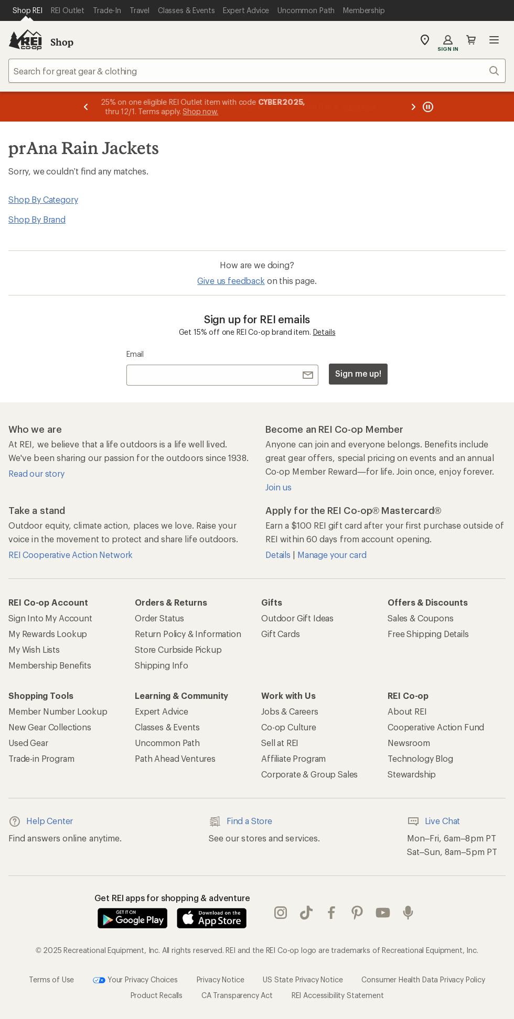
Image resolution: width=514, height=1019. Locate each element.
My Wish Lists (34, 649)
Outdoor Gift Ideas (297, 618)
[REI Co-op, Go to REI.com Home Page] (25, 39)
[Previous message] (86, 106)
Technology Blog (420, 758)
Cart (471, 40)
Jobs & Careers (289, 711)
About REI (407, 711)
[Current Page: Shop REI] (27, 10)
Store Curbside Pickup (178, 649)
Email (135, 353)
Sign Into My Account (50, 618)
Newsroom (409, 743)
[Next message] (413, 106)
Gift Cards (280, 634)
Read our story (36, 473)
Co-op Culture (288, 727)
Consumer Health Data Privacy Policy (423, 979)
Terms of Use (51, 979)
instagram (280, 912)
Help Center (40, 821)
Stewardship (412, 774)
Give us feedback (230, 281)
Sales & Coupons (421, 618)
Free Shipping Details (428, 634)
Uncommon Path (167, 743)
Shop (61, 42)
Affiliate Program (293, 758)
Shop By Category (43, 199)
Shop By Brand (37, 219)
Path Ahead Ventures (175, 758)
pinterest (357, 912)
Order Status (159, 618)
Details (324, 331)
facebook (331, 912)
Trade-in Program (41, 758)
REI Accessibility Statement (338, 995)
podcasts (408, 912)
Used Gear (28, 743)
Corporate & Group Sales (309, 774)
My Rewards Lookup (47, 634)
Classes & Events (167, 727)
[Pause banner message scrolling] (427, 106)
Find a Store (240, 821)
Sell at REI (279, 743)
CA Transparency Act (237, 995)
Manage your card (331, 555)
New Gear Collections (49, 727)
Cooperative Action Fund (436, 727)
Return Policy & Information (188, 634)
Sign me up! (358, 373)
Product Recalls (157, 995)
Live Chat (434, 821)
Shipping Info (161, 665)
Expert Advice (161, 711)
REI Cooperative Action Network (70, 555)
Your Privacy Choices (135, 980)
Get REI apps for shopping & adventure (172, 898)
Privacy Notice (220, 979)
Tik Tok (306, 912)
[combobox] (257, 71)
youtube (382, 912)
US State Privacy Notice (302, 979)
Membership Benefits (49, 665)
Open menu (494, 40)
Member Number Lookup (58, 711)
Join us (278, 487)
